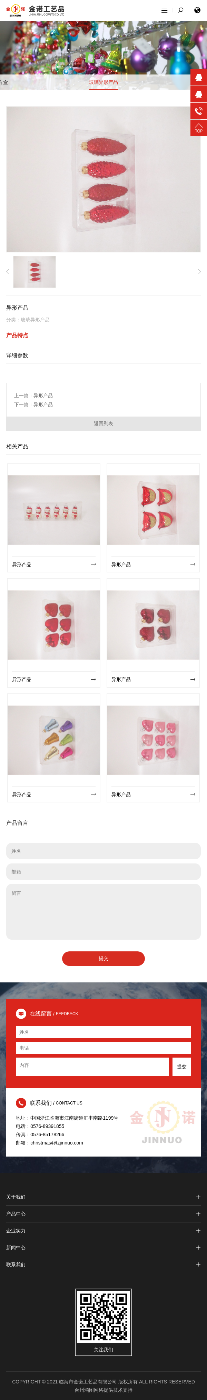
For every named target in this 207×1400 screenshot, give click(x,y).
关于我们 (103, 1197)
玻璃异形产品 (103, 82)
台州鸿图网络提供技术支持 (103, 1390)
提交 (103, 958)
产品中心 (103, 1214)
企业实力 (103, 1230)
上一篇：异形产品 (33, 395)
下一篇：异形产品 (33, 404)
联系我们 (103, 1264)
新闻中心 (103, 1247)
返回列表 (103, 423)
